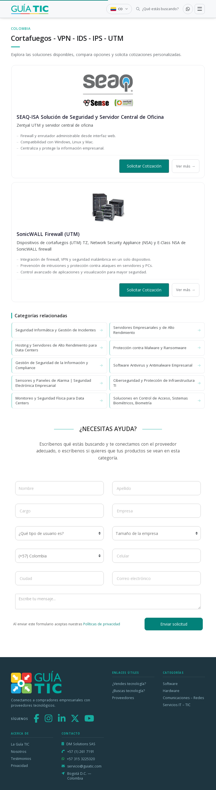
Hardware (171, 690)
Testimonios (21, 758)
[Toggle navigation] (200, 9)
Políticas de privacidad (101, 624)
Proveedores (123, 697)
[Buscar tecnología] (157, 9)
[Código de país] (59, 556)
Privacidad (19, 765)
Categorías (173, 673)
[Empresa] (156, 511)
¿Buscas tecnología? (128, 690)
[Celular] (156, 556)
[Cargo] (59, 511)
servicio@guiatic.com (84, 766)
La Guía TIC (20, 744)
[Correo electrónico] (156, 578)
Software (170, 683)
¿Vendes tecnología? (129, 683)
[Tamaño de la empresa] (156, 533)
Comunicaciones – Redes (183, 697)
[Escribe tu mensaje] (108, 601)
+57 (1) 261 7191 (80, 751)
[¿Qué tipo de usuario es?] (59, 533)
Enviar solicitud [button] (173, 624)
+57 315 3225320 (81, 758)
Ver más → (185, 166)
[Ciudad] (59, 578)
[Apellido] (156, 488)
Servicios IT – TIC (176, 704)
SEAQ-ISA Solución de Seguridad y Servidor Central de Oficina (90, 116)
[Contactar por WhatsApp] (188, 9)
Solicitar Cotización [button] (144, 166)
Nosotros (18, 751)
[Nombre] (59, 488)
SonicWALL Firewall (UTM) (48, 234)
